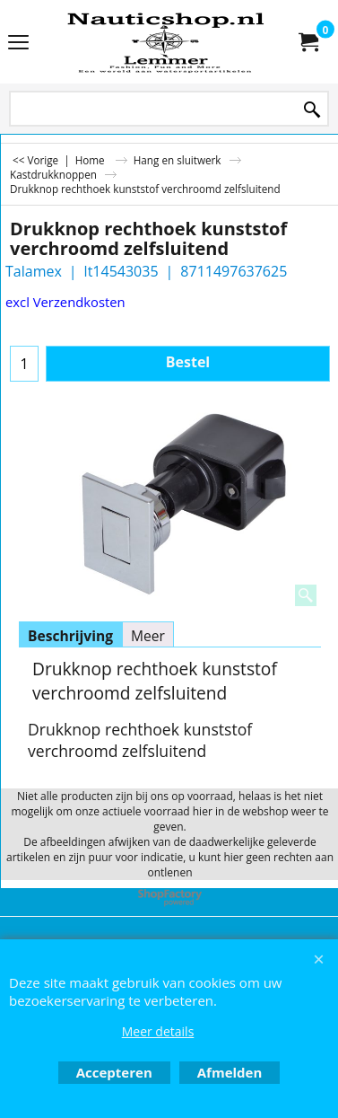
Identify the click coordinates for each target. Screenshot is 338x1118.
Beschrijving (70, 636)
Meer (148, 636)
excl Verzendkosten (65, 302)
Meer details (158, 1031)
